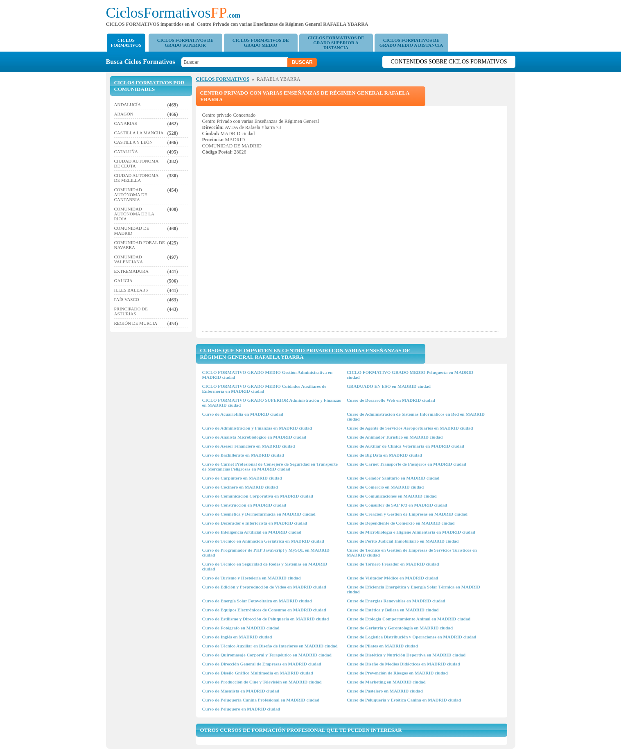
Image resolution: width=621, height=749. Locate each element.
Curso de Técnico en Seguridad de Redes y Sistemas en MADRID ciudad (264, 566)
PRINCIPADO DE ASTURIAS (131, 311)
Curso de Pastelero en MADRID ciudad (385, 690)
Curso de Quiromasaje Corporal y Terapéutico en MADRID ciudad (267, 654)
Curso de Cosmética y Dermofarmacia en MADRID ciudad (259, 513)
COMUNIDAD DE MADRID (131, 230)
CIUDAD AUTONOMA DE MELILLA (136, 178)
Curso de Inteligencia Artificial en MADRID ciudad (252, 532)
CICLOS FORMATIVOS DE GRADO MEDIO (261, 43)
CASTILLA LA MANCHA (139, 132)
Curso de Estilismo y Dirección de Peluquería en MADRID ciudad (265, 618)
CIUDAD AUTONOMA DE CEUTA (136, 163)
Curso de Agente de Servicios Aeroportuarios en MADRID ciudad (410, 427)
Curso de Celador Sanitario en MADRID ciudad (393, 477)
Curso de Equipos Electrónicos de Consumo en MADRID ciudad (264, 609)
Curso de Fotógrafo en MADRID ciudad (241, 627)
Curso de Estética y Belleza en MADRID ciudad (393, 609)
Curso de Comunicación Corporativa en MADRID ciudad (257, 495)
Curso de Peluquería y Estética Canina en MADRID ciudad (404, 699)
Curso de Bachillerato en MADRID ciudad (243, 455)
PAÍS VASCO (126, 299)
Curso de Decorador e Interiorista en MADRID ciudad (254, 522)
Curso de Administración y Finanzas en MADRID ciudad (257, 427)
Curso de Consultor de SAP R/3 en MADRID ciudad (397, 504)
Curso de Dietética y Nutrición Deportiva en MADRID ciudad (406, 654)
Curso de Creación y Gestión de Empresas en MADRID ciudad (407, 513)
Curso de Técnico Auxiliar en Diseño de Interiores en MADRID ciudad (270, 645)
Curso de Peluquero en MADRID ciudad (241, 708)
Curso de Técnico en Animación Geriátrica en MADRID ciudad (263, 541)
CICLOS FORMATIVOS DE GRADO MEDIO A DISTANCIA (411, 43)
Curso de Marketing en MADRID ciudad (386, 681)
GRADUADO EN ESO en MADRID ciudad (389, 386)
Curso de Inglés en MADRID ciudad (237, 636)
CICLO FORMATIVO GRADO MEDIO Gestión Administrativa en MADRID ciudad (267, 375)
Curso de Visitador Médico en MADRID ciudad (392, 577)
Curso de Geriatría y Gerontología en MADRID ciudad (400, 627)
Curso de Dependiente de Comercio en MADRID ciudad (400, 522)
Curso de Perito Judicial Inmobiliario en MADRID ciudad (402, 541)
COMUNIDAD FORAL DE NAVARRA (139, 245)
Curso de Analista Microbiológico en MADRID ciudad (254, 436)
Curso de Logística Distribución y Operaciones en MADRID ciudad (411, 636)
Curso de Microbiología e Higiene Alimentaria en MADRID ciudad (411, 532)
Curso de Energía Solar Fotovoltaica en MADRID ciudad (257, 600)
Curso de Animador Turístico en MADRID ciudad (395, 436)
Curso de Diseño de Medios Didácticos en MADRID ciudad (403, 663)
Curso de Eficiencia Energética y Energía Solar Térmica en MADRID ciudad (413, 589)
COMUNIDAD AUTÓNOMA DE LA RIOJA (134, 213)
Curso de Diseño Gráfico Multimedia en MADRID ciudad (257, 672)
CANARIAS (125, 123)
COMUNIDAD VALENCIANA (128, 259)
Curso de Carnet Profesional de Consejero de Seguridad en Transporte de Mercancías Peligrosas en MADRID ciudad (270, 466)
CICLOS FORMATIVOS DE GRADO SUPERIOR (185, 43)
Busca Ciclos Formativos (143, 61)
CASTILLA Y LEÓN (133, 142)
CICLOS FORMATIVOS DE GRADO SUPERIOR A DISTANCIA (336, 42)
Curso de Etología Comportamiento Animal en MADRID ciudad (408, 618)
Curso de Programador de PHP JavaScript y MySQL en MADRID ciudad (266, 552)
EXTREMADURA (131, 271)
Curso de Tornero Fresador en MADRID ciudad (393, 563)
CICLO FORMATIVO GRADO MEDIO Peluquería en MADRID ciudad (410, 375)
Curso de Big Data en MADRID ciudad (384, 455)
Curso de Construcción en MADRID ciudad (244, 504)
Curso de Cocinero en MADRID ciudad (240, 486)
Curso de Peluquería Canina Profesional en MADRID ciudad (261, 699)
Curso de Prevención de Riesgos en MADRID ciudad (397, 672)
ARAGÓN (123, 113)
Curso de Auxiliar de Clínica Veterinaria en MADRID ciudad (405, 446)
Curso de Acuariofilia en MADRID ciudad (242, 414)
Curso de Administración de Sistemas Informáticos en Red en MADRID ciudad (416, 416)
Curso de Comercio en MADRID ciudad (385, 486)
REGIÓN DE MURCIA (136, 323)
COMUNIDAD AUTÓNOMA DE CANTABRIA (130, 194)
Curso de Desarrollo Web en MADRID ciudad (391, 400)
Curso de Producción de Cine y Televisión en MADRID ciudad (262, 681)
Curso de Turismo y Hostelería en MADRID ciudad (251, 577)
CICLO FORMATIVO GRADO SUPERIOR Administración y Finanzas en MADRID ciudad (271, 402)
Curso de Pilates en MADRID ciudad (382, 645)
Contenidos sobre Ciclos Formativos (449, 62)
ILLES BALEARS (131, 289)
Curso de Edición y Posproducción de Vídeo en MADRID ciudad (264, 586)
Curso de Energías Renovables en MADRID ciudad (396, 600)
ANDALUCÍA (127, 104)
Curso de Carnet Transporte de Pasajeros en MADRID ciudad (406, 464)
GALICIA (123, 280)
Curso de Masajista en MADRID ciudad (241, 690)
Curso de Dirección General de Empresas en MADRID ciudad (261, 663)
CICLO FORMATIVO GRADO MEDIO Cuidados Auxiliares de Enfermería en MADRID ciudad (264, 389)
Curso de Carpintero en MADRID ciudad (242, 477)
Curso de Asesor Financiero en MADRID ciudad (248, 446)
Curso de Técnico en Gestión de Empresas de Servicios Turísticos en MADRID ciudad (412, 552)
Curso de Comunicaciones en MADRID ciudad (392, 495)
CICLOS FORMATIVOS (126, 43)
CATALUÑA (126, 151)
